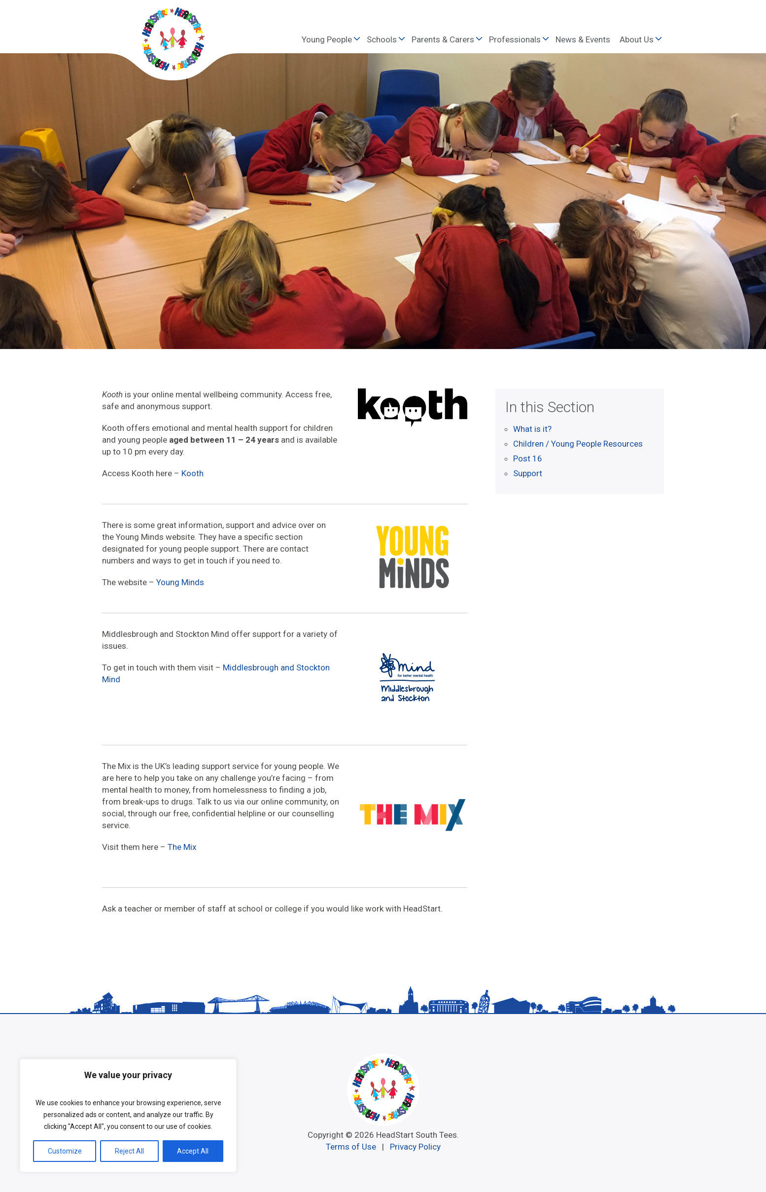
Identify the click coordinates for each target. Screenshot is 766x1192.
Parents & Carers (443, 39)
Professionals (515, 39)
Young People (327, 39)
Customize (65, 1151)
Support (527, 473)
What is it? (532, 429)
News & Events (583, 39)
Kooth (192, 473)
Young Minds (180, 582)
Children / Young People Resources (578, 444)
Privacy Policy (415, 1147)
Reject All (129, 1151)
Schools (382, 39)
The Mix (182, 847)
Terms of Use (351, 1147)
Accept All (193, 1151)
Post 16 (527, 458)
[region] (128, 1115)
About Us (637, 39)
